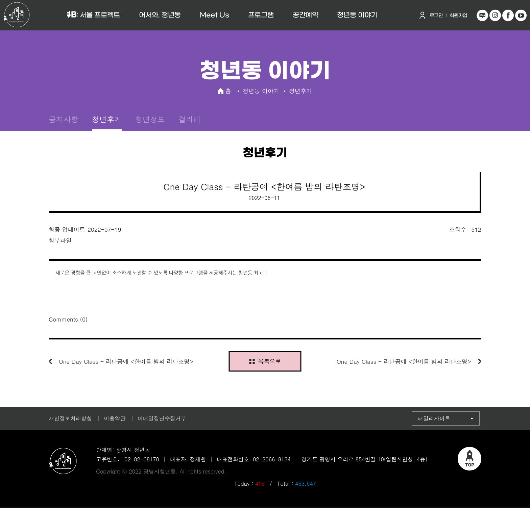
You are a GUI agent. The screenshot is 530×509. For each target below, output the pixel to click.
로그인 (436, 16)
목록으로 (265, 362)
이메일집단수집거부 (162, 420)
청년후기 (107, 119)
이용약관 (114, 420)
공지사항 (63, 119)
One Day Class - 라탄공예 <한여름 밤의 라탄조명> (126, 363)
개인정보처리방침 (70, 420)
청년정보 (150, 119)
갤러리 (189, 119)
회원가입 (458, 16)
